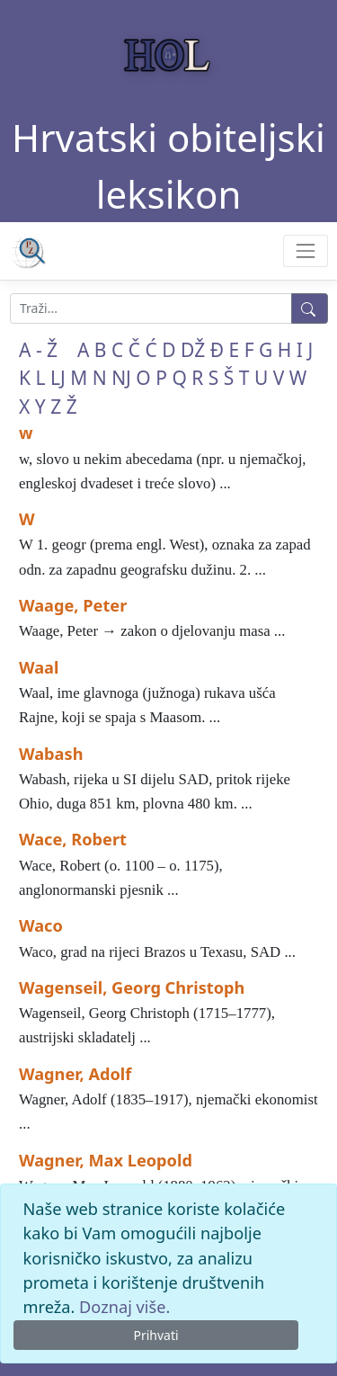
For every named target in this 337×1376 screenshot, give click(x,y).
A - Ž (38, 349)
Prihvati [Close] (155, 1335)
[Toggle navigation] (305, 250)
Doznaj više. (124, 1307)
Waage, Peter (73, 605)
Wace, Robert (73, 839)
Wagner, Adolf (75, 1074)
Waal (38, 667)
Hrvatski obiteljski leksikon (168, 165)
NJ (121, 377)
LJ (58, 377)
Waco (41, 925)
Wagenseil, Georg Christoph (131, 987)
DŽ (193, 349)
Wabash (51, 753)
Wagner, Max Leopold (105, 1160)
